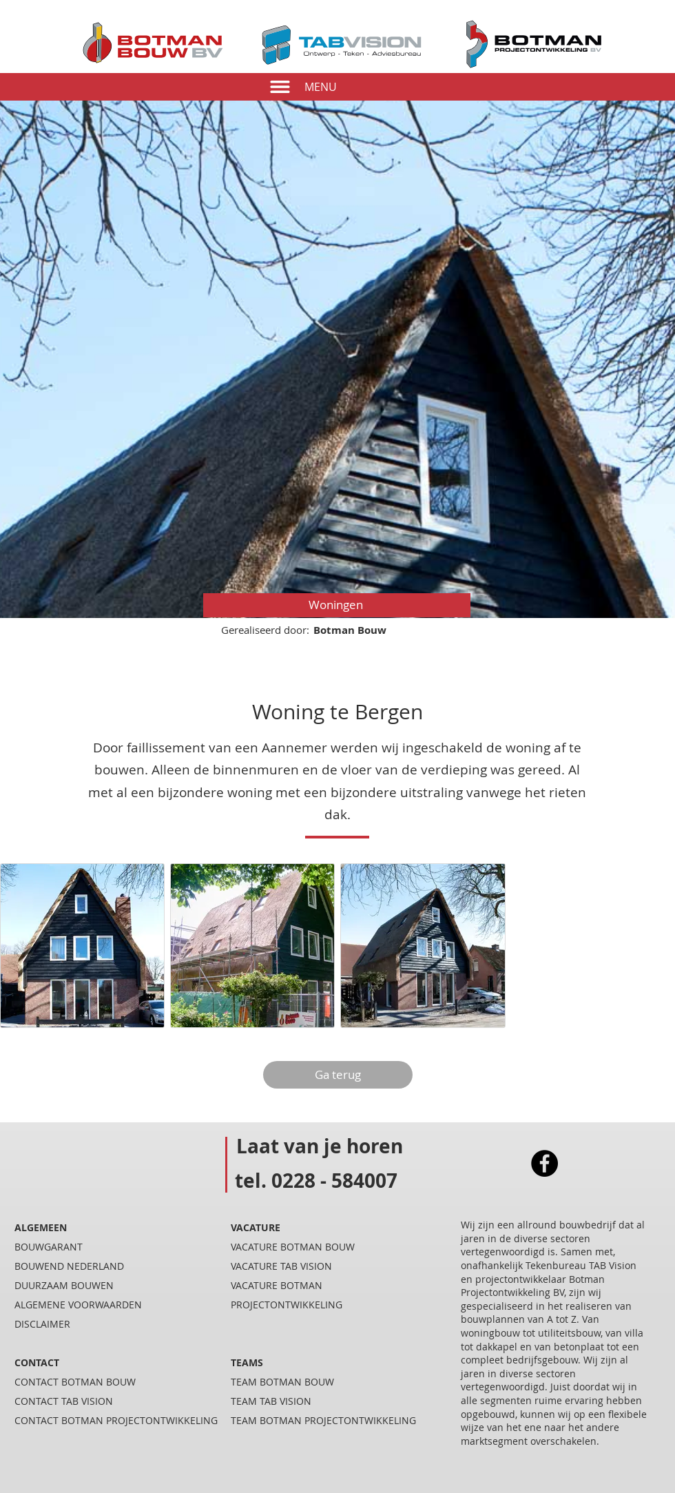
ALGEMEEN (40, 1227)
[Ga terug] (338, 1075)
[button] (280, 87)
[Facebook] (544, 1163)
